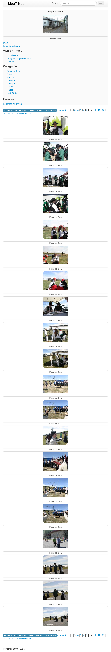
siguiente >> (25, 113)
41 (17, 113)
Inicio (5, 43)
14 (4, 113)
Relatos (10, 61)
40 (13, 113)
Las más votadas (11, 46)
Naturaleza (12, 80)
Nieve (10, 74)
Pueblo (10, 77)
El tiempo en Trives (12, 104)
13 (103, 110)
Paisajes (11, 83)
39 (8, 113)
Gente (10, 86)
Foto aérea (12, 93)
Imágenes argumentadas (19, 58)
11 (95, 110)
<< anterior (62, 110)
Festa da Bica (13, 71)
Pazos (10, 90)
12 (99, 110)
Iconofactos (12, 55)
